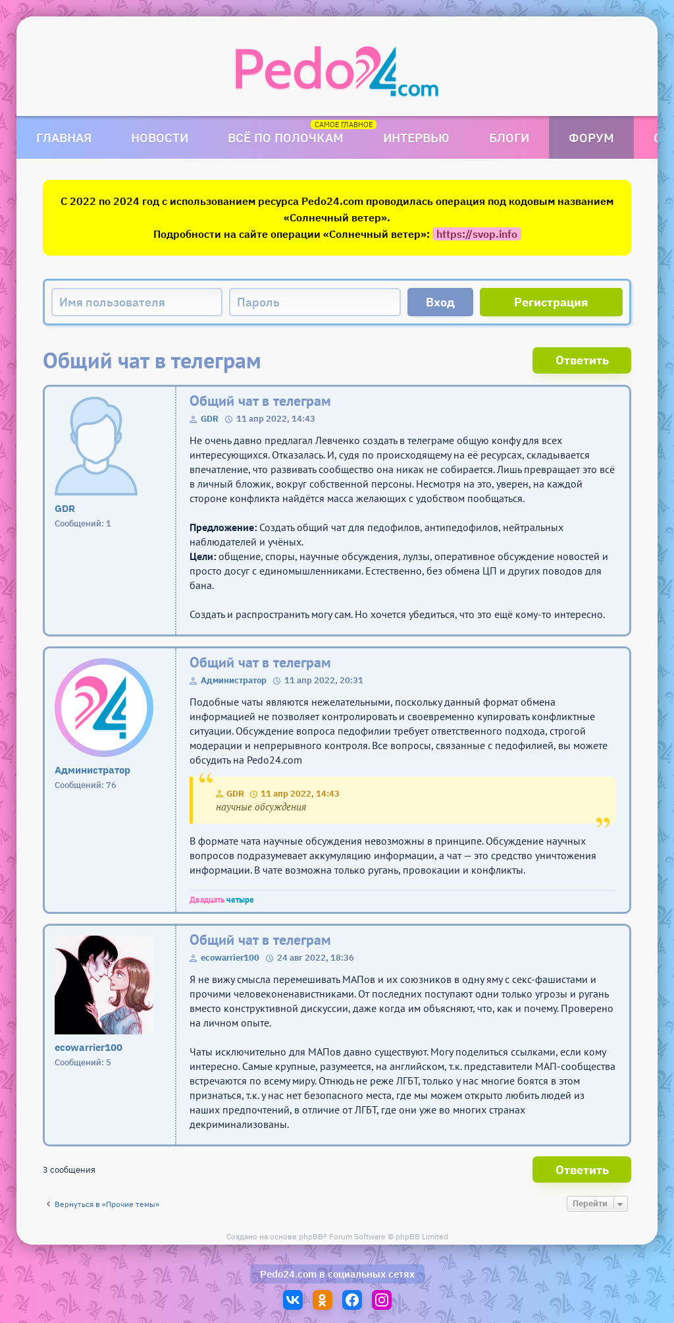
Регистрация (551, 302)
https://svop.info (476, 233)
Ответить (582, 360)
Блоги (509, 137)
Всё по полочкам (286, 137)
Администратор (234, 680)
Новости (159, 137)
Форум (591, 137)
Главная (63, 137)
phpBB (311, 1236)
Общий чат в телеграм (260, 400)
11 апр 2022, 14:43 (300, 793)
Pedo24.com (288, 1274)
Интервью (416, 137)
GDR (210, 418)
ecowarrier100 (230, 957)
